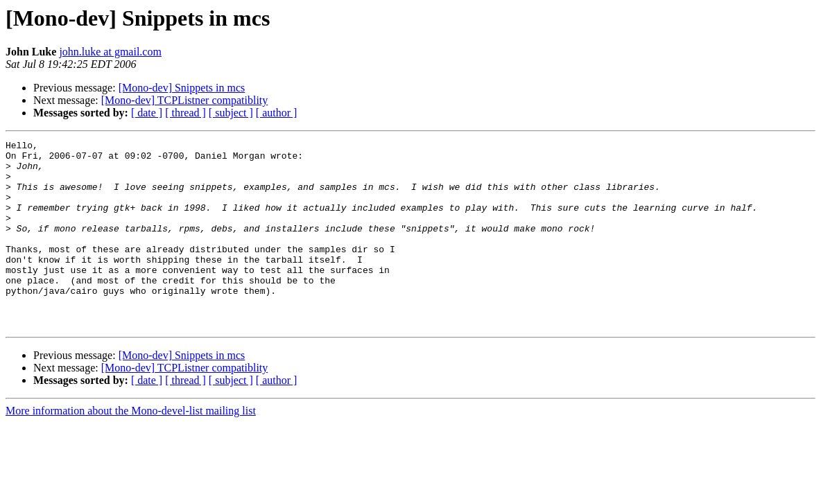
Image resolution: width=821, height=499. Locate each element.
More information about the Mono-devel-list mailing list (131, 448)
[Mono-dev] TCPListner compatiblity (184, 100)
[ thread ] (185, 113)
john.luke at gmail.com (110, 52)
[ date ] (146, 113)
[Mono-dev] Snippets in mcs (182, 88)
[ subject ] (231, 113)
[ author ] (276, 113)
